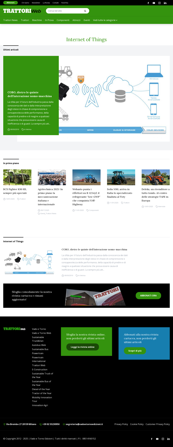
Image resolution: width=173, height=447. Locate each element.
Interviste (161, 206)
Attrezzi (76, 20)
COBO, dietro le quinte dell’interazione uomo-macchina (30, 94)
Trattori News (10, 20)
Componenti (63, 20)
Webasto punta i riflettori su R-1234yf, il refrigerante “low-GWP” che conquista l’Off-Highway (86, 197)
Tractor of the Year (41, 393)
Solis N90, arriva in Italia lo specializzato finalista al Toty (119, 193)
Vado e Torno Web (41, 333)
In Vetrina (27, 129)
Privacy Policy (121, 424)
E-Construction (39, 369)
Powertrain (37, 353)
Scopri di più (135, 350)
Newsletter (36, 3)
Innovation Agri (40, 405)
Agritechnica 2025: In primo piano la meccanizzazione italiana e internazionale (50, 197)
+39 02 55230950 (49, 424)
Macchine (37, 20)
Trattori (25, 20)
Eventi (87, 20)
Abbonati (10, 2)
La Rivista (46, 3)
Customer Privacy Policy (158, 424)
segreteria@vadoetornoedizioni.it (83, 424)
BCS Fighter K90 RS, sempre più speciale (15, 191)
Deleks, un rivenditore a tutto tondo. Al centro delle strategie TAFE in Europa (156, 195)
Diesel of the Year (41, 389)
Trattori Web (38, 365)
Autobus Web (39, 345)
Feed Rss (64, 3)
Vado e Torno (39, 329)
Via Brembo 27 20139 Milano (19, 424)
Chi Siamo (25, 3)
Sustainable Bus (40, 349)
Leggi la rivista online (82, 346)
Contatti (56, 3)
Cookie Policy (137, 424)
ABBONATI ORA (148, 295)
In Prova (49, 20)
